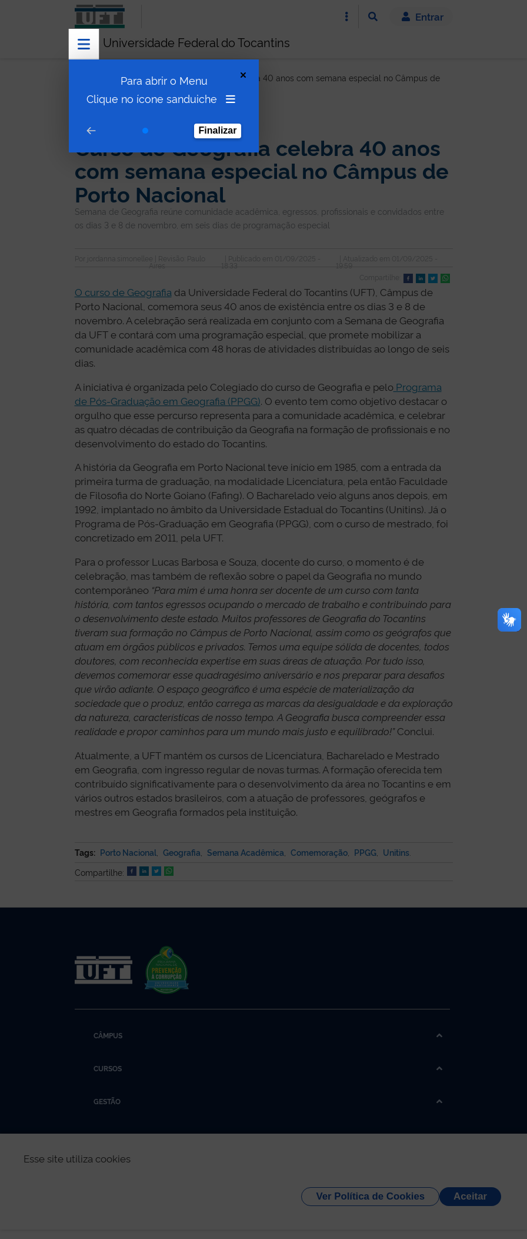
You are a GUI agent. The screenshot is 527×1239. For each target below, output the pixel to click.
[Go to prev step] (91, 131)
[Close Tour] (243, 75)
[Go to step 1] (145, 131)
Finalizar (218, 130)
